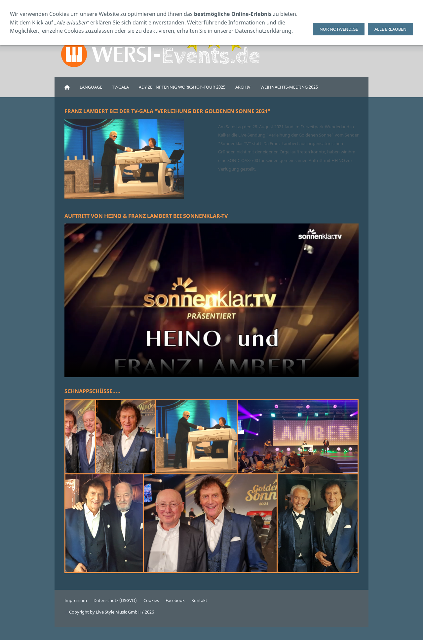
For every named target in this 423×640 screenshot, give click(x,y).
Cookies (151, 600)
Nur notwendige (339, 29)
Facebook (175, 600)
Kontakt (199, 600)
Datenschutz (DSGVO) (115, 600)
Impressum (75, 600)
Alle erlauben (390, 29)
